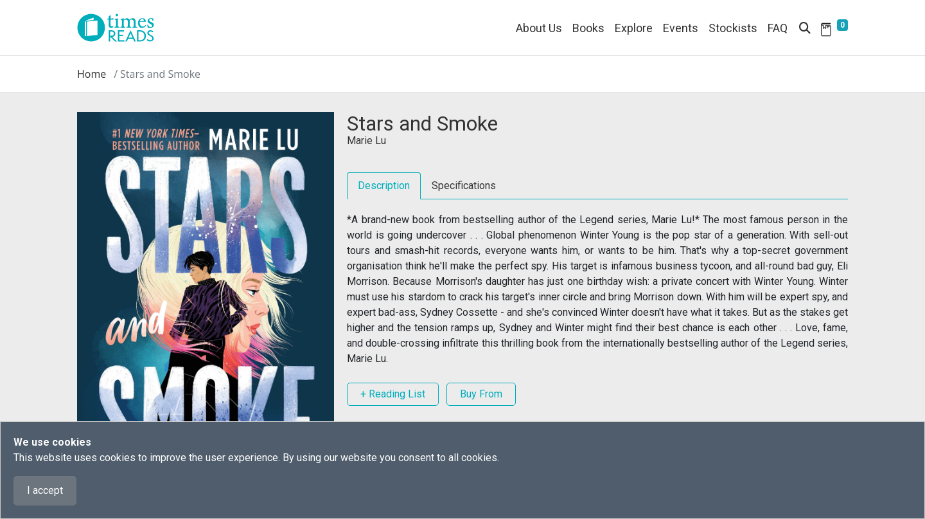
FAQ (778, 28)
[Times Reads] (120, 27)
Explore (634, 28)
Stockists (733, 28)
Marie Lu (366, 140)
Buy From (481, 394)
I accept (45, 490)
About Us (539, 28)
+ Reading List (392, 394)
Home (91, 74)
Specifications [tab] (464, 185)
